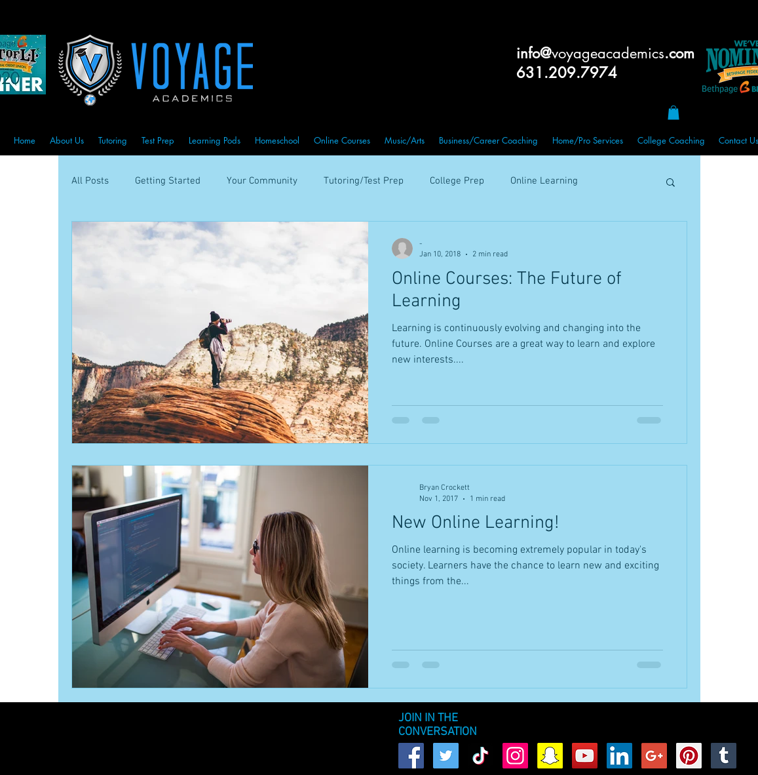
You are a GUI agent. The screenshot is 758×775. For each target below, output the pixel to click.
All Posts (90, 181)
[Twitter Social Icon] (446, 755)
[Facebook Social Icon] (411, 755)
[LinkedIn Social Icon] (619, 755)
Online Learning (544, 181)
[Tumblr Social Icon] (723, 755)
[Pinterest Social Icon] (689, 755)
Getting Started (167, 181)
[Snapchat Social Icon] (550, 755)
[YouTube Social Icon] (584, 755)
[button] (673, 113)
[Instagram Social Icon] (515, 755)
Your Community (262, 181)
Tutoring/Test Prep (364, 181)
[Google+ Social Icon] (654, 755)
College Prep (457, 181)
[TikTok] (480, 755)
